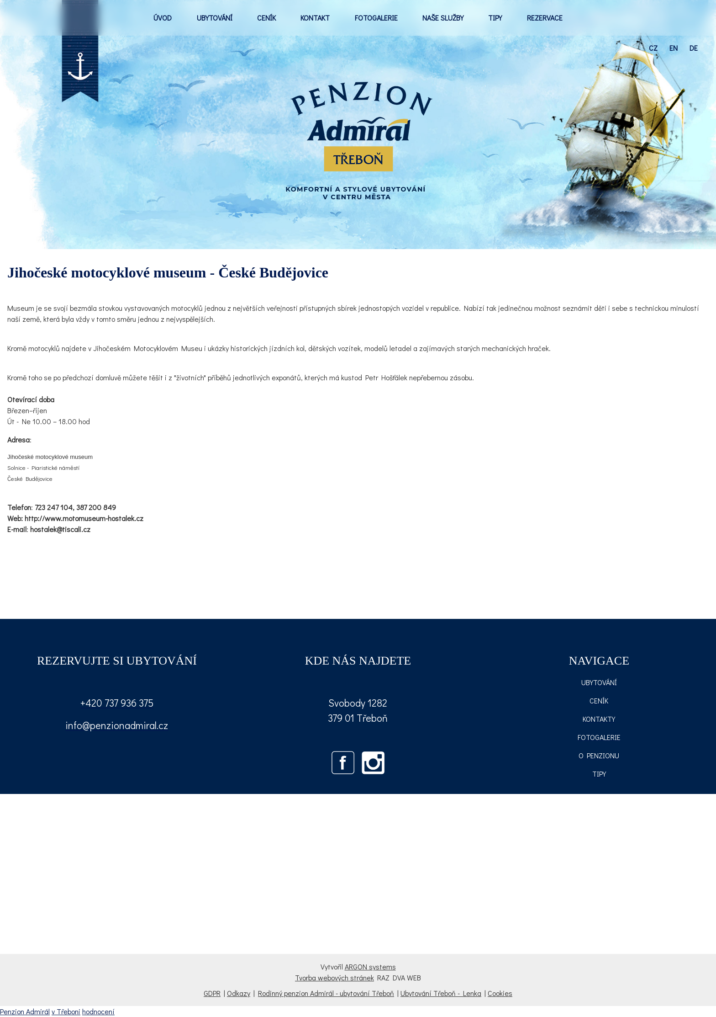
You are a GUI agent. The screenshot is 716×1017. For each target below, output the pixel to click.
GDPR (212, 993)
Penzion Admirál (25, 1011)
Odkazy (238, 993)
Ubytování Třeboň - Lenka (440, 993)
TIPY (495, 17)
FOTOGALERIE (376, 17)
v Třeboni (66, 1011)
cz (653, 48)
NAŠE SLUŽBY (442, 17)
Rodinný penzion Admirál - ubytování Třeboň (326, 993)
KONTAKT (315, 17)
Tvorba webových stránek (334, 977)
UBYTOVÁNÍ (214, 17)
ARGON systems (370, 966)
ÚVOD (162, 17)
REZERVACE (545, 17)
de (694, 48)
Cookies (500, 993)
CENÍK (266, 17)
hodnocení (98, 1011)
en (673, 48)
